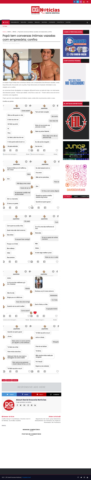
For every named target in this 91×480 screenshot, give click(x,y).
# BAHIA (9, 380)
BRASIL (37, 22)
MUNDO (44, 22)
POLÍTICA (60, 22)
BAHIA (30, 22)
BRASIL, (18, 43)
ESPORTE (52, 22)
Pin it (40, 394)
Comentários (85, 197)
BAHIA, (14, 43)
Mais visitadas (76, 197)
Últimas (67, 196)
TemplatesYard (26, 477)
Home (7, 22)
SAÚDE (68, 22)
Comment (55, 394)
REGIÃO (23, 22)
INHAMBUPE (15, 22)
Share (25, 394)
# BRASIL (15, 380)
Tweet (10, 394)
